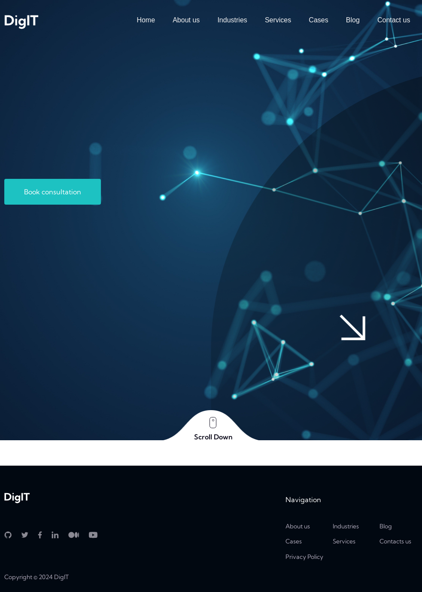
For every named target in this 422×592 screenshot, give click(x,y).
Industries (232, 20)
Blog (353, 20)
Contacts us (395, 541)
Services (278, 20)
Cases (318, 20)
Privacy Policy (304, 557)
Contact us (393, 20)
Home (146, 20)
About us (186, 20)
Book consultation (52, 191)
